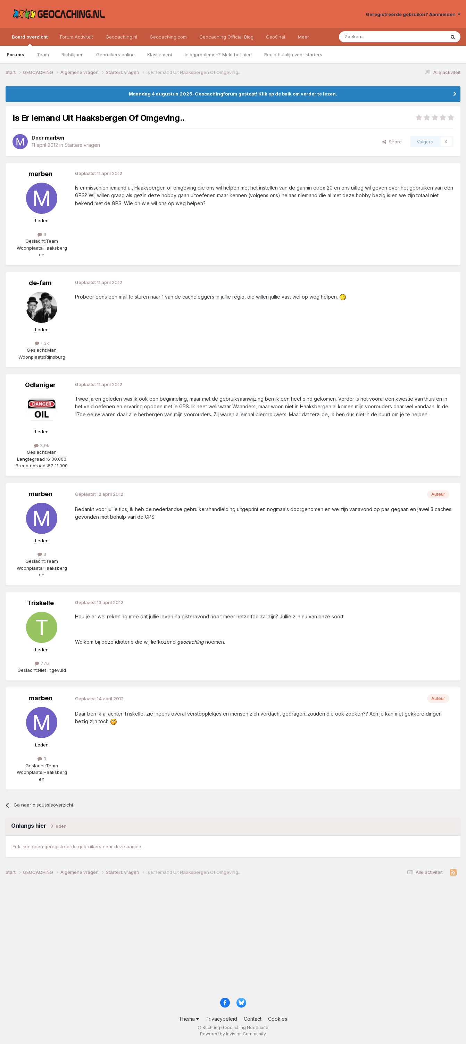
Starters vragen (82, 145)
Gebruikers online (115, 54)
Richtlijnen (72, 54)
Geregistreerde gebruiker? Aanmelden (413, 14)
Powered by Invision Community (233, 1033)
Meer (303, 37)
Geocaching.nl (121, 37)
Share (392, 141)
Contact (252, 1019)
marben (40, 173)
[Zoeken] (370, 36)
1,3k (42, 343)
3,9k (41, 445)
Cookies (277, 1019)
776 (42, 663)
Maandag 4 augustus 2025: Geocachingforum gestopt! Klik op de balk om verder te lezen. (233, 94)
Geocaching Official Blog (226, 37)
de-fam (40, 282)
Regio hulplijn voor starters (293, 54)
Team (43, 54)
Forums (15, 54)
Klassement (159, 54)
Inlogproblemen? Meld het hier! (218, 54)
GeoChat (275, 37)
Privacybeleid (221, 1019)
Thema (189, 1019)
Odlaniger (40, 385)
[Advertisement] (214, 939)
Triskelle (40, 603)
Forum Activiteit (76, 37)
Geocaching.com (168, 37)
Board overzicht (30, 40)
